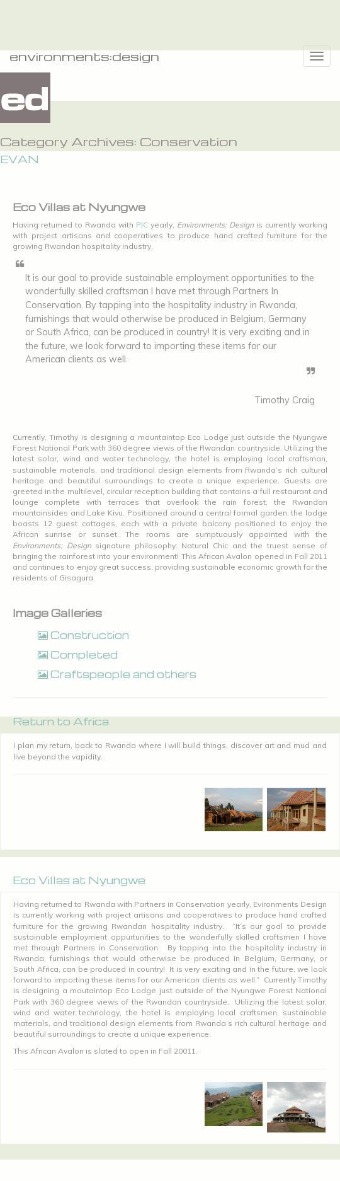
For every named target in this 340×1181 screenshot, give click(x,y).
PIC (142, 224)
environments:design (84, 56)
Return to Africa (61, 721)
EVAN (19, 159)
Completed (78, 654)
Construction (83, 635)
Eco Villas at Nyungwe (79, 880)
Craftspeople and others (117, 674)
